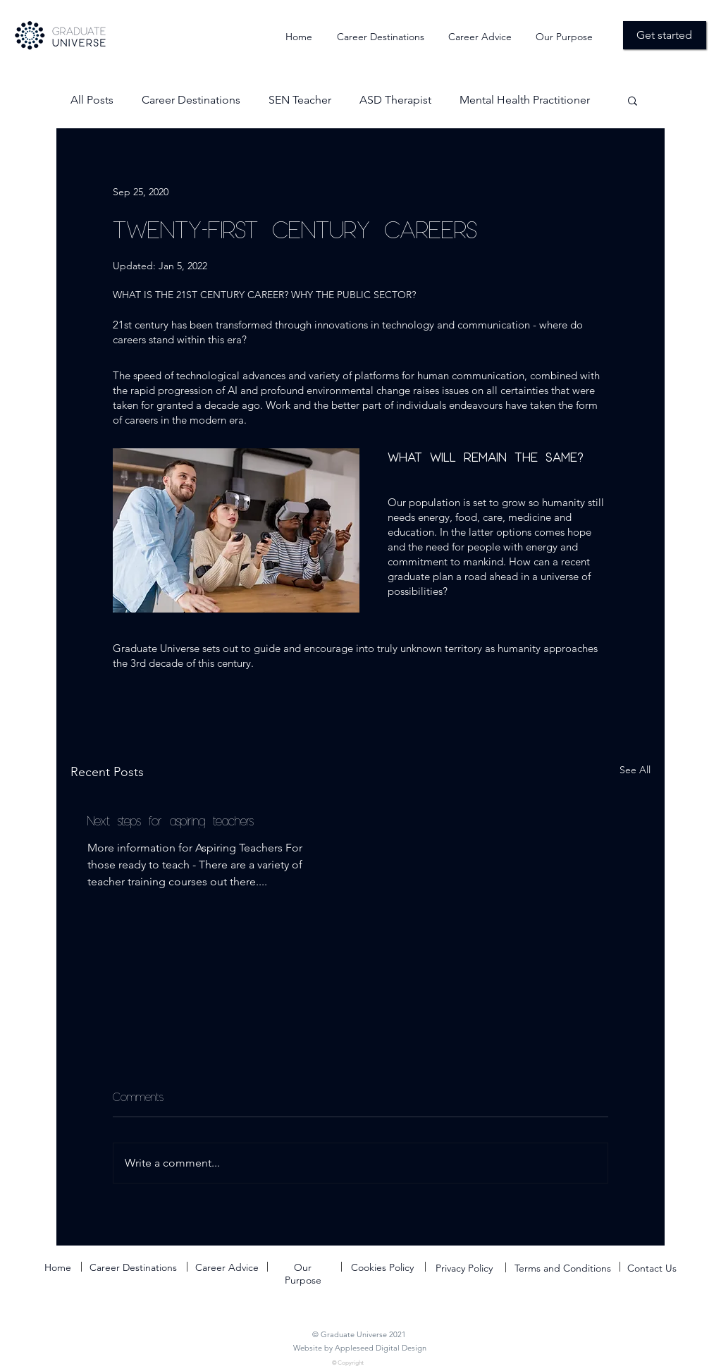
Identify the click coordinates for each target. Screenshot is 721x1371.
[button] (632, 100)
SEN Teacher (300, 99)
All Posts (91, 99)
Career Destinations (191, 99)
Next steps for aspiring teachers (170, 820)
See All (635, 769)
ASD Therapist (395, 99)
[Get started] (664, 35)
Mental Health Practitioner (525, 99)
